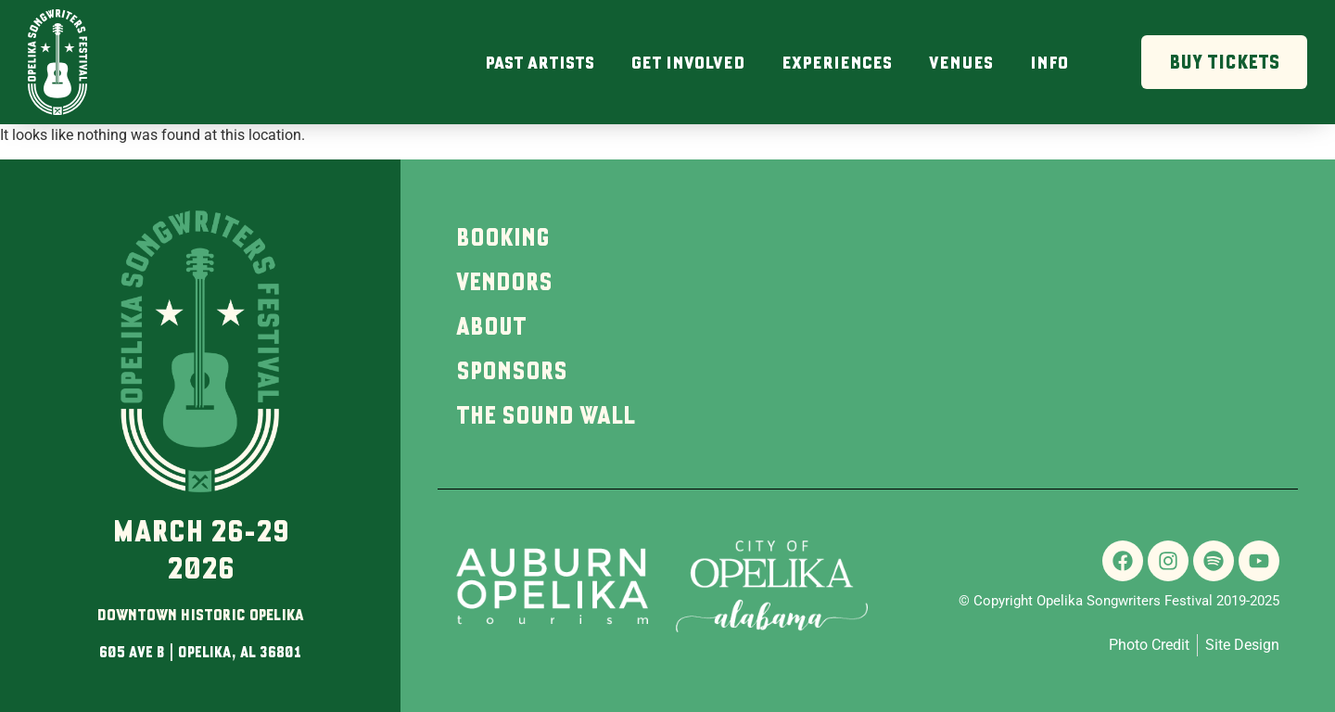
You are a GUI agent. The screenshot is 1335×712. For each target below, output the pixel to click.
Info (1049, 62)
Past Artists (539, 62)
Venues (961, 62)
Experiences (837, 62)
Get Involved (687, 62)
